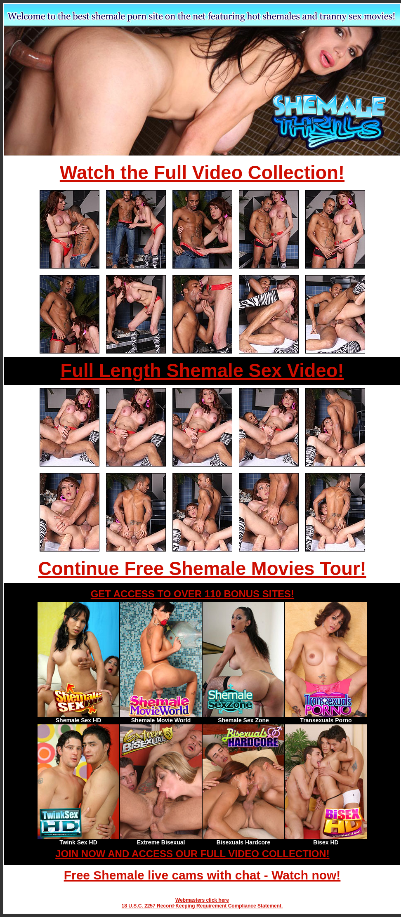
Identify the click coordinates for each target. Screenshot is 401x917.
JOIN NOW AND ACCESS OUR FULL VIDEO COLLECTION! (192, 853)
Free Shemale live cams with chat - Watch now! (202, 875)
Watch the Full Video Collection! (202, 172)
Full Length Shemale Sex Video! (202, 370)
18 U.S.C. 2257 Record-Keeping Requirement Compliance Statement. (202, 906)
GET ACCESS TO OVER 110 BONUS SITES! (192, 593)
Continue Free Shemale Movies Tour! (202, 568)
